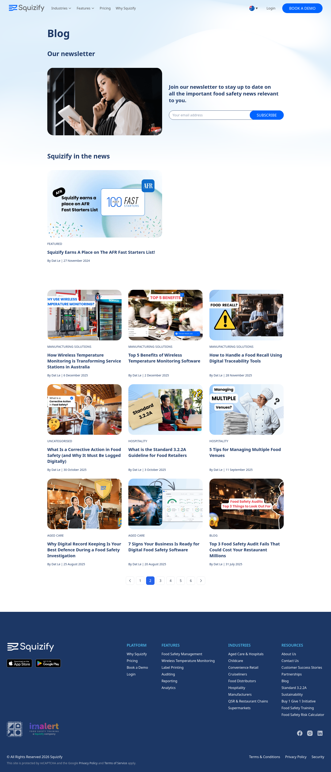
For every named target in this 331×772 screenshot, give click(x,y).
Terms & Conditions (264, 757)
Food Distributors (242, 681)
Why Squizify (126, 8)
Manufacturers (240, 694)
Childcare (235, 660)
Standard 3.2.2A (294, 687)
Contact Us (290, 660)
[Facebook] (300, 733)
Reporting (169, 681)
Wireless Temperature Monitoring (188, 660)
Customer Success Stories (302, 667)
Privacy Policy (88, 763)
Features (86, 8)
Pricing (105, 8)
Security (318, 757)
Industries (61, 8)
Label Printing (172, 667)
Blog (285, 681)
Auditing (168, 674)
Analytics (168, 687)
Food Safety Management (181, 654)
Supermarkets (239, 708)
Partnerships (292, 674)
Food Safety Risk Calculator (303, 714)
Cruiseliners (237, 674)
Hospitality (236, 687)
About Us (289, 654)
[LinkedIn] (320, 733)
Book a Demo (302, 8)
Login (271, 8)
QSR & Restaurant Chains (248, 701)
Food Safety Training (298, 708)
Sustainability (292, 694)
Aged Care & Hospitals (245, 654)
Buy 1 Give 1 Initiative (299, 701)
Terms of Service (115, 763)
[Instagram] (310, 733)
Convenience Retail (243, 667)
